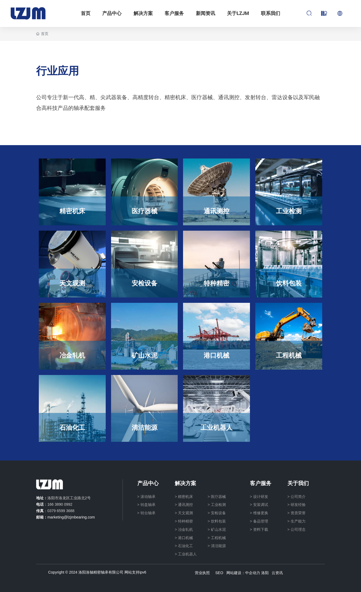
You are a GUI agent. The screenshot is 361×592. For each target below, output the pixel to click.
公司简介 (298, 496)
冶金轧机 (72, 355)
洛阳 (265, 573)
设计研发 (260, 496)
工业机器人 (216, 427)
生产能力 (298, 521)
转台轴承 (147, 513)
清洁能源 (144, 427)
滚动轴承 (147, 496)
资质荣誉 (298, 513)
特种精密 (216, 283)
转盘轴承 (147, 504)
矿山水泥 (144, 355)
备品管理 (260, 521)
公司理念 (298, 529)
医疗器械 (144, 211)
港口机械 (216, 355)
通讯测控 (216, 211)
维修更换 (260, 513)
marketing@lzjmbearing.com (71, 517)
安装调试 (260, 504)
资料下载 (260, 529)
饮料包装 (289, 283)
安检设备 (144, 283)
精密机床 (72, 211)
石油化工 (72, 427)
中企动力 (252, 573)
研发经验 (298, 504)
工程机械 (289, 355)
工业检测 (289, 211)
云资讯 (277, 573)
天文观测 (72, 283)
